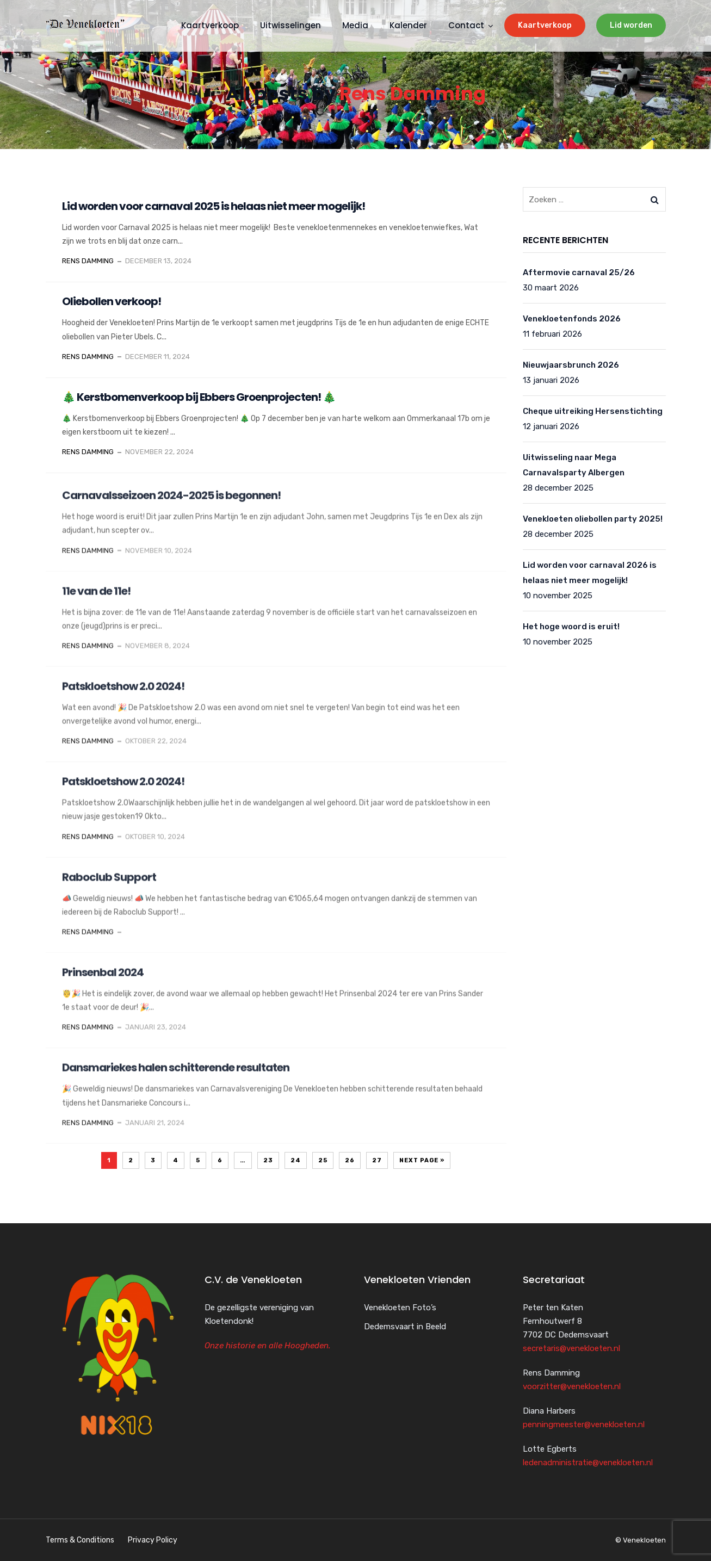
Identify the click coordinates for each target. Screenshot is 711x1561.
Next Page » (421, 1160)
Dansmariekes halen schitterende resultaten (175, 1080)
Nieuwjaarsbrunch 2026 (571, 365)
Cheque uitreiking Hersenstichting (593, 411)
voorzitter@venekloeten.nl (572, 1386)
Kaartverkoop (545, 25)
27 (377, 1160)
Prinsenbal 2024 (103, 985)
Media (355, 25)
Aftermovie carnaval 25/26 (579, 272)
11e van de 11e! (96, 603)
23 (268, 1160)
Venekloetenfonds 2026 (572, 319)
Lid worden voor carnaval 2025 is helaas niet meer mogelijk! (213, 206)
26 (350, 1160)
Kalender (408, 25)
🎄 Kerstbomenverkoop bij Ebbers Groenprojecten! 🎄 (199, 397)
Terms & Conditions (80, 1540)
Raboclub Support (109, 889)
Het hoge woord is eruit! (571, 626)
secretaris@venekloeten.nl (571, 1348)
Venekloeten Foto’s (400, 1307)
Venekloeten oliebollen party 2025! (593, 519)
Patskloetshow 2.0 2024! (123, 699)
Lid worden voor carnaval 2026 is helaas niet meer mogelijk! (590, 572)
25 (322, 1160)
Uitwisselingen (290, 25)
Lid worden (631, 25)
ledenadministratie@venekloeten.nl (588, 1462)
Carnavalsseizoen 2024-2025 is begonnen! (171, 508)
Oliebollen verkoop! (111, 301)
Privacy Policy (152, 1540)
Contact (466, 25)
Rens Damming (412, 93)
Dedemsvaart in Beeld (405, 1326)
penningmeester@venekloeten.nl (584, 1424)
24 (295, 1160)
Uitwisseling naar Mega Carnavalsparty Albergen (574, 465)
